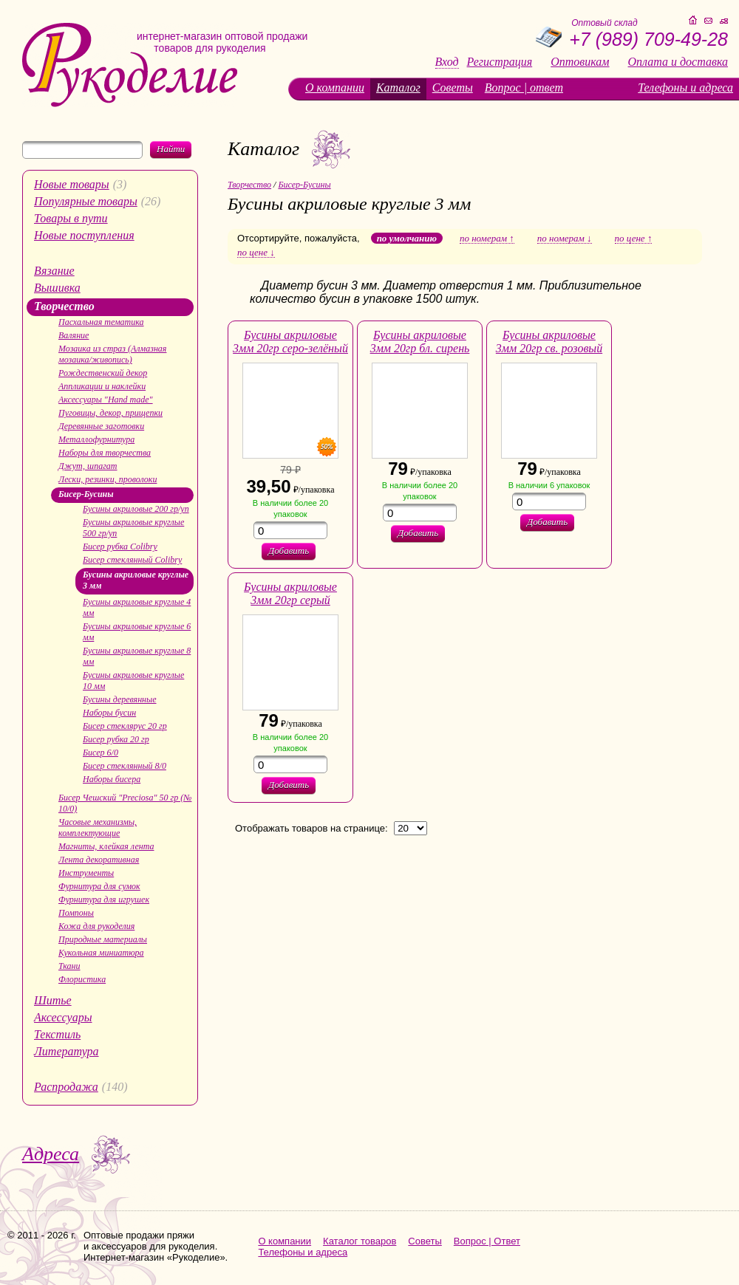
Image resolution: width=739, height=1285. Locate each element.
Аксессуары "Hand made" (105, 399)
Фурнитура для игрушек (103, 899)
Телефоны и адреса (685, 87)
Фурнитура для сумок (99, 886)
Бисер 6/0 (100, 752)
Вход (447, 62)
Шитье (53, 1000)
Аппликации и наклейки (102, 386)
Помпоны (76, 913)
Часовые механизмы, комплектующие (97, 827)
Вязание (54, 270)
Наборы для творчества (104, 453)
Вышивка (57, 287)
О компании (334, 87)
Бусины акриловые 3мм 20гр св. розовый (549, 341)
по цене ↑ (634, 238)
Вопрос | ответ (524, 87)
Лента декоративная (98, 859)
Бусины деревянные (120, 699)
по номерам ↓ (564, 238)
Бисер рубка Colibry (120, 546)
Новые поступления (84, 235)
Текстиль (57, 1034)
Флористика (82, 979)
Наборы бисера (111, 779)
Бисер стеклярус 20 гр (125, 726)
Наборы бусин (109, 712)
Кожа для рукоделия (96, 926)
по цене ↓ (256, 252)
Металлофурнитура (96, 439)
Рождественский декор (102, 373)
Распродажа (66, 1086)
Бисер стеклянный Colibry (132, 560)
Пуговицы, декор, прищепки (110, 413)
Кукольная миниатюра (101, 953)
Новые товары (71, 184)
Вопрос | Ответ (487, 1241)
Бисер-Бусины (86, 494)
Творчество (64, 306)
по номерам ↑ (487, 238)
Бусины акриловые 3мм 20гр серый (290, 593)
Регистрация (500, 62)
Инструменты (86, 873)
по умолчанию (407, 238)
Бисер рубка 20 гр (116, 739)
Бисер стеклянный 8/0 (124, 766)
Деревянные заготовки (101, 426)
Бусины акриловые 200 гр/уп (136, 509)
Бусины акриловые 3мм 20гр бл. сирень (420, 341)
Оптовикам (580, 62)
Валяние (73, 335)
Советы (452, 87)
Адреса (50, 1154)
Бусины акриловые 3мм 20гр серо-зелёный (290, 341)
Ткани (69, 966)
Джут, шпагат (88, 466)
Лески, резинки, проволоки (107, 479)
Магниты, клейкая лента (106, 846)
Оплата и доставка (678, 62)
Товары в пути (71, 218)
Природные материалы (102, 939)
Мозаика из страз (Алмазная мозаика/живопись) (112, 354)
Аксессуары (63, 1017)
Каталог (398, 87)
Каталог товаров (359, 1241)
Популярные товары (85, 201)
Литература (66, 1051)
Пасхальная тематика (101, 322)
